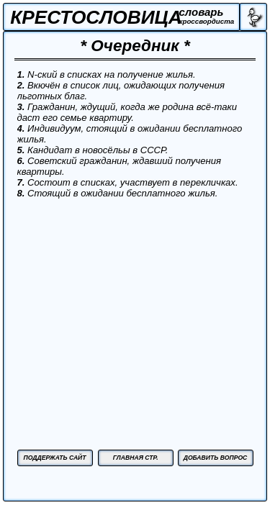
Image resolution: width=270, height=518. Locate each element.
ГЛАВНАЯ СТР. (135, 457)
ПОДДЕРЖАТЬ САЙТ (54, 457)
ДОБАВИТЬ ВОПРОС (216, 457)
